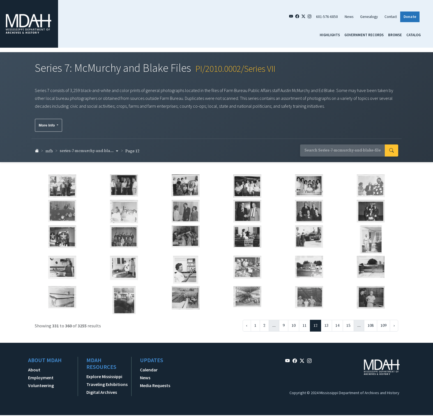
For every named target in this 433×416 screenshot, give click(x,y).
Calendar (149, 368)
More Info (47, 123)
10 (294, 323)
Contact (390, 16)
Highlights (330, 35)
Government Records (364, 35)
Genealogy (369, 16)
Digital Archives (101, 390)
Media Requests (155, 383)
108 (371, 323)
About (34, 368)
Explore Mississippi (104, 374)
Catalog (413, 35)
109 (383, 323)
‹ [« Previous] (246, 323)
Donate (410, 16)
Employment (41, 375)
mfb (49, 149)
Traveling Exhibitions (107, 382)
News (349, 16)
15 (348, 323)
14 (337, 323)
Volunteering (41, 383)
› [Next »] (394, 323)
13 (326, 323)
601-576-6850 (327, 16)
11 (305, 323)
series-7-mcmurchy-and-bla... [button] (89, 148)
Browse (395, 35)
